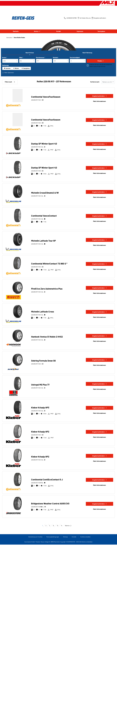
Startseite (16, 31)
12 (53, 525)
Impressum (80, 31)
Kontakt (58, 31)
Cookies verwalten (85, 537)
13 (57, 525)
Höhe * (21, 57)
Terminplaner (101, 31)
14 (61, 525)
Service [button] (36, 31)
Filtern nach (10, 82)
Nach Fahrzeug (87, 52)
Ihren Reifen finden (19, 37)
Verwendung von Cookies (35, 537)
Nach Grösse (30, 52)
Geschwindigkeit (75, 57)
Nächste (68, 525)
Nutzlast (55, 57)
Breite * (4, 57)
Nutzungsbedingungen (52, 537)
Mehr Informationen (99, 101)
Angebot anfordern (99, 96)
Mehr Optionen (8, 72)
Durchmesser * (40, 57)
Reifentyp (5, 65)
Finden (101, 61)
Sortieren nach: (95, 82)
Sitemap (65, 537)
